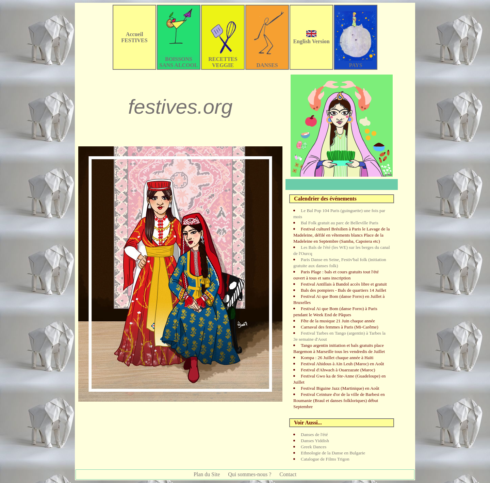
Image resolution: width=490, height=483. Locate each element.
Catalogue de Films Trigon (325, 459)
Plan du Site (207, 474)
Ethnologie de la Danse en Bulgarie (333, 452)
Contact (287, 474)
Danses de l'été (314, 434)
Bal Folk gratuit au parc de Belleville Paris (339, 222)
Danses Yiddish (315, 440)
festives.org (180, 106)
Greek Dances (313, 446)
